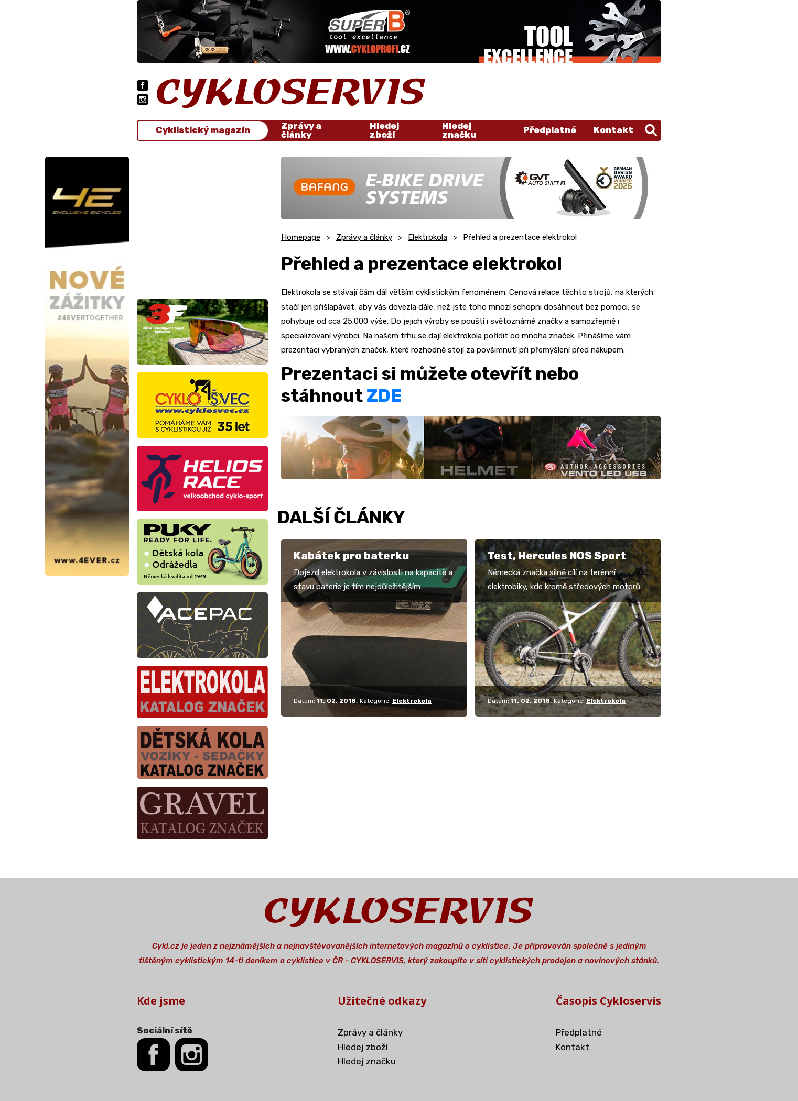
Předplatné (549, 130)
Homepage (300, 237)
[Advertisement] (202, 222)
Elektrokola (427, 237)
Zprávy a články (301, 130)
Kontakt (613, 130)
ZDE (384, 395)
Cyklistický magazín (203, 130)
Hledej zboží (384, 130)
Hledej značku (459, 130)
